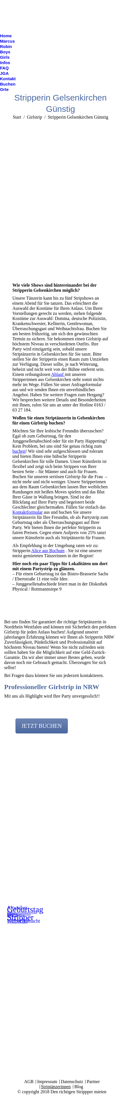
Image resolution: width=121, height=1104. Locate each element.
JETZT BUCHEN (41, 726)
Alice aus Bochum (47, 550)
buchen (18, 451)
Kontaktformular (27, 512)
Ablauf (58, 374)
